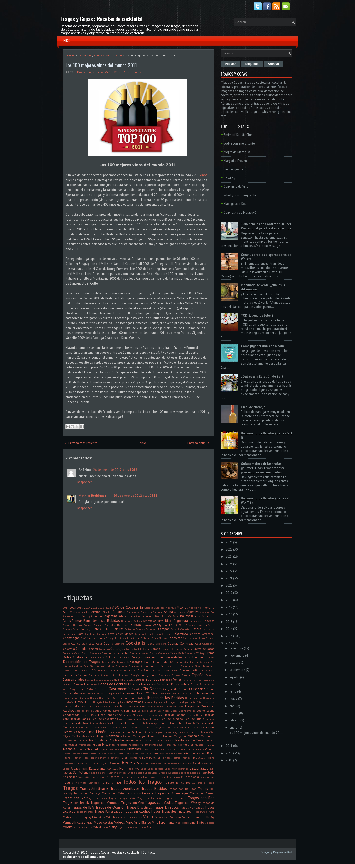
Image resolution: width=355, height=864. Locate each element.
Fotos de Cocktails (113, 683)
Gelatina (137, 689)
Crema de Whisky (195, 653)
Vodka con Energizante (239, 143)
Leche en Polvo (88, 715)
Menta (179, 740)
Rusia (130, 768)
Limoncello (113, 732)
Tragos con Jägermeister (122, 798)
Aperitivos (194, 612)
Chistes (163, 638)
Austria (140, 616)
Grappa (101, 693)
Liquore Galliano (132, 732)
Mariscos (67, 740)
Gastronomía (120, 688)
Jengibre (133, 706)
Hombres (197, 698)
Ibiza (105, 702)
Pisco (210, 753)
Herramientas (205, 693)
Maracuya (139, 736)
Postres (176, 757)
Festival (196, 679)
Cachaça (86, 629)
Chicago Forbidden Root (119, 638)
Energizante (149, 675)
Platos (124, 757)
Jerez (142, 706)
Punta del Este (93, 763)
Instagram (172, 702)
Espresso (209, 675)
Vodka (68, 826)
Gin (145, 688)
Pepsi (141, 753)
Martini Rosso (124, 740)
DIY (94, 670)
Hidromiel (83, 698)
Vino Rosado (182, 822)
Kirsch (125, 710)
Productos (198, 757)
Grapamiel (89, 693)
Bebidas (113, 620)
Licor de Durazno (171, 719)
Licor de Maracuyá (147, 723)
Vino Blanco (142, 822)
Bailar (175, 616)
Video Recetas (103, 822)
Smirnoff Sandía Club (238, 135)
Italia (76, 706)
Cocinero (119, 643)
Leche (201, 710)
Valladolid (129, 817)
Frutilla (185, 684)
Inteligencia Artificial (190, 702)
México (200, 740)
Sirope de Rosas (187, 772)
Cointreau (187, 644)
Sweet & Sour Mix (160, 777)
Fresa (144, 684)
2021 (229, 578)
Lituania (149, 732)
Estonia (89, 679)
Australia (129, 616)
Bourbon (135, 625)
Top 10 (190, 782)
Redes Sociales (159, 763)
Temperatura (207, 777)
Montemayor (156, 744)
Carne (66, 634)
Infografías (133, 702)
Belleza (137, 621)
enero (234, 727)
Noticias (98, 55)
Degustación (109, 662)
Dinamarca (187, 666)
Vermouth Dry (205, 817)
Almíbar (96, 612)
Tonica (180, 782)
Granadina (198, 689)
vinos (203, 175)
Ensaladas (164, 675)
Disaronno (208, 666)
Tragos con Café (113, 793)
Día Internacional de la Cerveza (189, 662)
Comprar (92, 649)
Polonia (133, 757)
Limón (101, 731)
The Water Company (87, 782)
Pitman (77, 757)
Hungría (97, 702)
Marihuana (207, 736)
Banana (196, 616)
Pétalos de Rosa (174, 753)
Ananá (168, 612)
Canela (196, 629)
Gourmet (184, 689)
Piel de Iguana (233, 169)
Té (182, 777)
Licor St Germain (179, 727)
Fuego (73, 689)
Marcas (167, 736)
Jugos (97, 710)
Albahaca (159, 607)
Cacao (76, 629)
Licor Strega (197, 727)
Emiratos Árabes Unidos (103, 675)
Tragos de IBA (82, 807)
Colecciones (208, 643)
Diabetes (134, 666)
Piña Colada (198, 753)
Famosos (166, 679)
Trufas (203, 811)
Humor (88, 702)
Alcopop (193, 607)
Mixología (122, 744)
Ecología (209, 670)
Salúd (204, 768)
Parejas (101, 753)
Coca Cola (95, 643)
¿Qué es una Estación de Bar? (262, 376)
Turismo (68, 817)
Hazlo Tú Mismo (148, 693)
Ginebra (155, 688)
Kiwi (133, 710)
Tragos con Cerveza (139, 793)
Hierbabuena (126, 698)
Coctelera (161, 643)
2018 (94, 607)
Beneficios (149, 621)
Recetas (130, 762)
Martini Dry (107, 740)
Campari (164, 629)
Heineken (166, 693)
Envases (175, 675)
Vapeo (139, 817)
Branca (146, 625)
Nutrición (192, 749)
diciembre (236, 648)
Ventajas (175, 817)
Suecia (124, 777)
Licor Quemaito (161, 727)
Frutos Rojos (198, 684)
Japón (123, 706)
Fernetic (186, 679)
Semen (112, 772)
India (123, 702)
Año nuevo (180, 612)
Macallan (184, 732)
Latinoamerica (187, 710)
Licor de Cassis (80, 719)
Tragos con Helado (97, 798)
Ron (122, 768)
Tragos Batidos (154, 788)
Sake (143, 768)
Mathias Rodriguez (92, 496)
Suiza (132, 777)
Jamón (115, 706)
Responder (84, 482)
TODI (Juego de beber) (257, 315)
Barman (77, 621)
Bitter (160, 621)
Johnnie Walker (155, 706)
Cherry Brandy (96, 638)
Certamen (167, 634)
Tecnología (191, 777)
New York (113, 749)
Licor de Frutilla (194, 719)
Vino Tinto (197, 822)
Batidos (102, 621)
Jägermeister (103, 706)
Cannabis (208, 629)
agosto (234, 677)
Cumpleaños (123, 657)
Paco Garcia (89, 753)
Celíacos (139, 634)
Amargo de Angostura (139, 612)
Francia (135, 684)
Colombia (69, 649)
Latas (174, 710)
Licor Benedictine (110, 715)
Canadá (175, 629)
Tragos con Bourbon (182, 788)
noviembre (237, 655)
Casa (73, 634)
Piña (187, 753)
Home (71, 55)
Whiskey (99, 827)
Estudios (117, 679)
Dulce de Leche (159, 670)
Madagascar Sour (236, 204)
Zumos (151, 827)
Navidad (92, 749)
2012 (229, 643)
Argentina (111, 616)
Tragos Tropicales (163, 811)
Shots (148, 772)
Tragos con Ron (201, 797)
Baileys (185, 616)
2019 (229, 593)
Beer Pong (127, 621)
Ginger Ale (170, 689)
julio (233, 684)
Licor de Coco (124, 719)
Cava (111, 634)
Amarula (158, 612)
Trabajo (210, 782)
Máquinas (125, 736)
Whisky (111, 826)
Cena (148, 634)
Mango (100, 736)
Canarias (185, 629)
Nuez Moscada (169, 749)
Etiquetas (129, 679)
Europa (140, 679)
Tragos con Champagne (172, 793)
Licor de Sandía (100, 727)
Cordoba (138, 649)
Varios (110, 55)
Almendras (84, 612)
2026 (229, 542)
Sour (87, 777)
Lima (90, 731)
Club (84, 643)
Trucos (195, 811)
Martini (93, 740)
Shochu (140, 772)
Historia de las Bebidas (164, 697)
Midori (97, 744)
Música (209, 744)
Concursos (104, 649)
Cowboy (229, 178)
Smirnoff (202, 772)
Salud (194, 768)
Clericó (75, 643)
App (212, 612)
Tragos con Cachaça (87, 793)
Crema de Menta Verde (171, 653)
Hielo (102, 698)
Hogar (188, 698)
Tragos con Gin (74, 798)
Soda (210, 773)
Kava (116, 710)
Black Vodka (195, 621)
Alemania (208, 607)
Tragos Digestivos (139, 807)
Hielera (94, 698)
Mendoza (169, 740)
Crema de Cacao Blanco (76, 653)
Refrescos (173, 763)
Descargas (84, 55)
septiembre (237, 670)
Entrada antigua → (200, 443)
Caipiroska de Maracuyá (240, 212)
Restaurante (97, 768)
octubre (235, 663)
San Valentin (81, 773)
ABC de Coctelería (127, 607)
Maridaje (193, 736)
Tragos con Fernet (202, 793)
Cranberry (166, 649)
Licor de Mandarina (100, 723)
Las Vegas (163, 710)
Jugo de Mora (84, 710)
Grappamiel (112, 693)
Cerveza (181, 633)
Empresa (124, 675)
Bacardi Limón (163, 616)
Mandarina (88, 736)
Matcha (140, 740)
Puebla (80, 763)
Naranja (69, 748)
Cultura (110, 657)
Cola (198, 643)
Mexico (190, 740)
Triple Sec (184, 811)
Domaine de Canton (110, 670)
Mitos (112, 744)
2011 (229, 746)
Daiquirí (197, 657)
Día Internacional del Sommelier (108, 666)
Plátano (114, 757)
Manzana (112, 736)
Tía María (106, 782)
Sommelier (70, 777)
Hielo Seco (111, 698)
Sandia (95, 772)
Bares (67, 621)
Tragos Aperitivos (125, 788)
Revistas (112, 768)
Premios (185, 757)
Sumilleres (142, 777)
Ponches (154, 757)
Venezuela (164, 817)
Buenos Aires (206, 625)
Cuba (91, 657)
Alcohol (182, 608)
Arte (121, 616)
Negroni (103, 749)
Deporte (121, 662)
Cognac (173, 644)
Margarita (180, 736)
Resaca (75, 768)
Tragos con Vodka (159, 802)
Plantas (104, 757)
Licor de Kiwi (79, 723)
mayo (233, 699)
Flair (87, 684)
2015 (73, 607)
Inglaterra (159, 702)
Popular (230, 64)
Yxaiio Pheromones (135, 827)
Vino (119, 55)
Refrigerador (185, 763)
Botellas (122, 625)
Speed (95, 777)
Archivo (273, 64)
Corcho (129, 649)
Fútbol (89, 689)
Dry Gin (142, 670)
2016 (80, 607)
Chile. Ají (145, 638)
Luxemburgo (171, 732)
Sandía (104, 772)
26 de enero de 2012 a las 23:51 (135, 496)
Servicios (121, 772)
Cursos (187, 657)
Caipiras (118, 629)
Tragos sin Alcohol (136, 811)
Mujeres (188, 744)
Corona (155, 649)
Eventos (152, 679)
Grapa (78, 693)
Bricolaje (190, 625)
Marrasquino (81, 740)
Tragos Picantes (84, 811)
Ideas (112, 702)
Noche (123, 749)
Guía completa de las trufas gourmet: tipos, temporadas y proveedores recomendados (262, 468)
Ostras (66, 753)
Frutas (175, 684)
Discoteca (68, 670)
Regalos (198, 763)
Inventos (208, 702)
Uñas (77, 817)
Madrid (195, 732)
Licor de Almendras (133, 715)
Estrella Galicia (102, 679)
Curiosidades (173, 657)
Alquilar (107, 612)
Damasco (209, 657)
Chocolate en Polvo (194, 638)
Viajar (89, 822)
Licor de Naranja (81, 727)
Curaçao (136, 657)
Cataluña (90, 634)
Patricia (111, 753)
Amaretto (119, 612)
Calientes (130, 629)
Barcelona (207, 616)
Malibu (76, 736)
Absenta (148, 607)
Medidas (150, 740)
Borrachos (110, 625)
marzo (234, 713)
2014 (66, 607)
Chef (83, 638)
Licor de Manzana (124, 723)
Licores (209, 727)
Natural (81, 749)
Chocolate (175, 638)
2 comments (132, 72)
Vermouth (188, 817)
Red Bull (145, 763)
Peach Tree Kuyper (127, 753)
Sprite (102, 777)
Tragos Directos (166, 807)
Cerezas (156, 634)
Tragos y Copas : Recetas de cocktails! (101, 18)
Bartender (90, 621)
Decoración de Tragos (81, 661)
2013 (229, 636)
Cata (80, 634)
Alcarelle (171, 607)
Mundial (199, 744)
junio (233, 691)
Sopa (80, 777)
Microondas (85, 744)
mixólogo (134, 744)
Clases (66, 643)
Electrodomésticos (75, 675)
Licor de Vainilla (118, 727)
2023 (101, 607)
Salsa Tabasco (155, 768)
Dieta (176, 666)
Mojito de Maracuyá (237, 152)
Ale (199, 607)
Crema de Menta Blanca (143, 653)
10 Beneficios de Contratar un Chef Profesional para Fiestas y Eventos (266, 226)
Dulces (174, 670)
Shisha (131, 772)
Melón (159, 740)
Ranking (115, 763)
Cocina (108, 644)
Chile (136, 638)
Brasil (166, 625)
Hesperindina (70, 698)
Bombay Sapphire (94, 625)
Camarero (151, 629)
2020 (229, 585)
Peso (161, 753)
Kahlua (107, 710)
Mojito (144, 744)
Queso (106, 763)
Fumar (81, 689)
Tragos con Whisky (188, 803)
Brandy (156, 625)
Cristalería (80, 657)
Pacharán (76, 753)
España (197, 674)
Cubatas (99, 657)
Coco (151, 643)
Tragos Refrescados (108, 811)
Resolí (85, 768)
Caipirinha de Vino (236, 186)
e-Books (198, 670)
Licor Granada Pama (140, 727)
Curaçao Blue (153, 657)
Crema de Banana (182, 649)
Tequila (68, 782)
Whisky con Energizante (240, 195)
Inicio (66, 40)
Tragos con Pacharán (150, 798)
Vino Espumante (163, 822)
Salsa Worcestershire (176, 768)
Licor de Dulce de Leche (146, 719)
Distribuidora (82, 670)
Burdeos (67, 629)
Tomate (169, 782)
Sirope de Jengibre (168, 772)
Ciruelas (210, 638)
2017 (87, 607)
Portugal (166, 757)
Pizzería (94, 757)
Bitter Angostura (176, 621)
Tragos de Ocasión (110, 807)
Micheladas (70, 744)
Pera (148, 753)
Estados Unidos (73, 680)
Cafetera (105, 629)
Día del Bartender (155, 662)
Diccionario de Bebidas (155, 666)
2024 (108, 607)
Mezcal (210, 740)
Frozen (165, 684)
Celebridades (124, 634)
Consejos (117, 648)
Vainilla (110, 817)
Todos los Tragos (142, 781)
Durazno (185, 670)
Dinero (198, 666)
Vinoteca (209, 822)
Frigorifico (154, 684)
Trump (211, 811)
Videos (119, 822)
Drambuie (129, 670)
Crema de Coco (98, 653)
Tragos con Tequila (76, 803)
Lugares (159, 732)
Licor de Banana (174, 715)
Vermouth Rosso (74, 822)
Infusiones (147, 702)
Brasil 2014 (178, 625)
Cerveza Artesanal (202, 634)
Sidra (155, 772)
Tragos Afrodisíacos (94, 789)
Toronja (201, 782)
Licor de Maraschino (172, 723)
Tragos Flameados (192, 807)
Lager (152, 710)
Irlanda (67, 706)
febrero (235, 720)
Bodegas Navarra (73, 625)
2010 (229, 753)
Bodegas (208, 621)
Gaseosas (101, 689)
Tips (118, 782)
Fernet (177, 680)
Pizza (85, 757)
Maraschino (154, 736)
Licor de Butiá (194, 715)
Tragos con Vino (132, 803)
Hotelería (68, 702)
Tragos (70, 788)
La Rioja (143, 710)
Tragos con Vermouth (105, 803)
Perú (155, 753)
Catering (101, 634)
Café (95, 629)
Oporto (209, 749)
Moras (167, 744)
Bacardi (149, 616)
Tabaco (176, 777)
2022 (229, 571)
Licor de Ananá (154, 715)
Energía (134, 675)
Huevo (78, 702)
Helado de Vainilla (183, 693)
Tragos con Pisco (175, 798)
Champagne (71, 638)
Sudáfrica (113, 777)
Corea (146, 649)
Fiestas (78, 684)
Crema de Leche (118, 653)
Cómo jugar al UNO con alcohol (263, 346)
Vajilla (119, 817)
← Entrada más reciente (80, 443)
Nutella (182, 749)
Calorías (140, 629)
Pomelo (143, 757)
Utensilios (99, 817)
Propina (210, 757)
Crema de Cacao (204, 649)
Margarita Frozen (235, 161)
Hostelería (208, 698)
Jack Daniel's (88, 706)
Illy (117, 702)
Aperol (205, 612)
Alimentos (70, 612)
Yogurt (121, 827)
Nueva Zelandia (151, 749)
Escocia (186, 675)
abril (233, 706)
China (155, 638)
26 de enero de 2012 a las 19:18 (115, 470)
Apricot (67, 616)
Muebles (177, 744)
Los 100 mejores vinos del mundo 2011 (101, 65)
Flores (94, 684)
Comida (81, 649)
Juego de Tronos (175, 706)
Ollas (201, 749)
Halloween (128, 693)
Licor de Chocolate (103, 719)
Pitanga (67, 757)
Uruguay (85, 817)
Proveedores (69, 763)
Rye (137, 768)
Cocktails (135, 643)
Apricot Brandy (80, 616)
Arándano (97, 616)
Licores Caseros (74, 732)
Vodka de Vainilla (83, 827)
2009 (229, 760)
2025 (229, 549)
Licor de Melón (194, 723)
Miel (105, 744)
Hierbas (140, 698)
